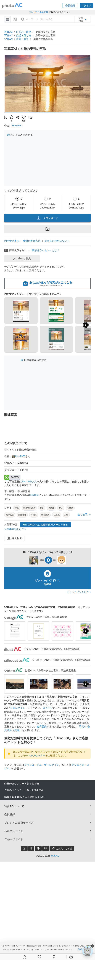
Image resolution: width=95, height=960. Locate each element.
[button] (70, 5)
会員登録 (42, 726)
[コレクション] (54, 957)
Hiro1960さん (29, 481)
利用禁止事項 (11, 240)
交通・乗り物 (23, 35)
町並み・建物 (23, 31)
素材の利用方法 (32, 240)
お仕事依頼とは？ (15, 529)
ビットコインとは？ (79, 592)
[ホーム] (24, 957)
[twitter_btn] (24, 848)
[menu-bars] (7, 19)
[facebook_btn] (31, 848)
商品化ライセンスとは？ (45, 250)
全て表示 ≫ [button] (84, 514)
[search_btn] (23, 19)
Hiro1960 (17, 125)
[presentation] (86, 631)
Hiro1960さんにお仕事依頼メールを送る (45, 524)
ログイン (47, 707)
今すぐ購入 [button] (22, 258)
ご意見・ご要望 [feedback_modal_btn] (62, 848)
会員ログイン (17, 707)
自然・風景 (22, 39)
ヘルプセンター (36, 755)
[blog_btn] (45, 848)
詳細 (80, 949)
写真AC (8, 31)
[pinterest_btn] (38, 848)
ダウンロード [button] (47, 218)
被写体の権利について (56, 240)
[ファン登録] (39, 957)
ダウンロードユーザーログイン (41, 764)
